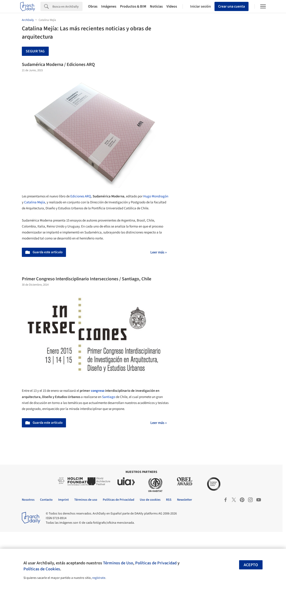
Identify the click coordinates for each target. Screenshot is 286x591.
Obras (92, 6)
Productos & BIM (133, 6)
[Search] (67, 6)
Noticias (156, 6)
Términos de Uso (118, 563)
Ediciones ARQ (80, 196)
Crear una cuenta (231, 6)
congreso (97, 390)
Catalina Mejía (34, 202)
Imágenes (108, 6)
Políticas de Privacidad (156, 563)
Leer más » (158, 252)
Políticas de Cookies (41, 569)
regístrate (98, 578)
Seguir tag (35, 51)
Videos (171, 6)
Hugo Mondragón (155, 196)
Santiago (108, 397)
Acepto (251, 565)
